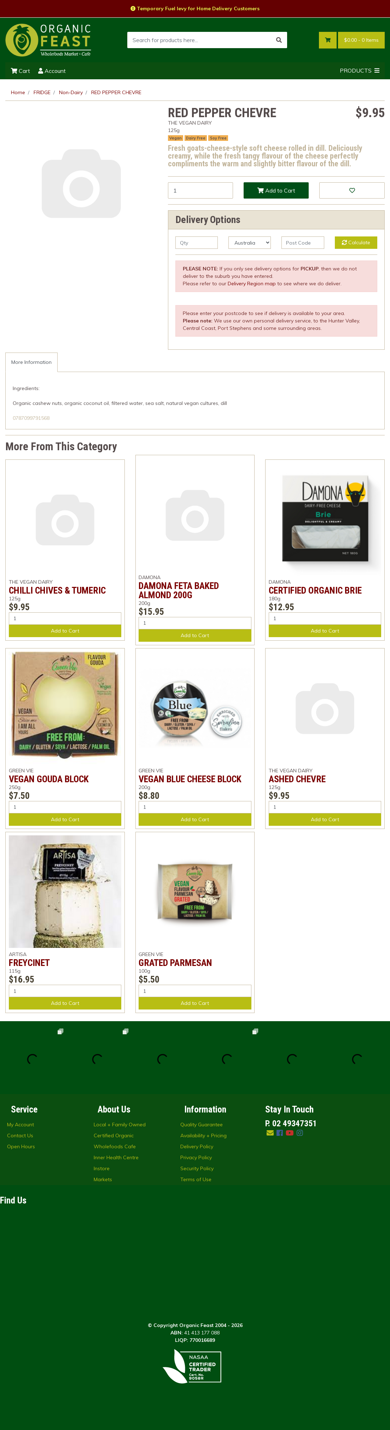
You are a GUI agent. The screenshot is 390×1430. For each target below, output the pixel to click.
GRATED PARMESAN (175, 962)
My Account (20, 1124)
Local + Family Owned (120, 1124)
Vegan (175, 138)
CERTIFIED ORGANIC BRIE (315, 590)
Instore (102, 1168)
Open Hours (21, 1146)
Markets (103, 1179)
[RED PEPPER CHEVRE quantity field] (200, 190)
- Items (361, 40)
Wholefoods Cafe (115, 1146)
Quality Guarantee (201, 1124)
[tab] (31, 362)
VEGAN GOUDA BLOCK (49, 779)
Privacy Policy (196, 1157)
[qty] (196, 242)
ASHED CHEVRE (297, 779)
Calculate (356, 242)
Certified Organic (114, 1135)
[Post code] (302, 242)
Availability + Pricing (203, 1135)
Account (52, 70)
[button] (351, 190)
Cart (20, 70)
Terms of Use (195, 1179)
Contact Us (20, 1135)
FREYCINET (29, 962)
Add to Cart (276, 190)
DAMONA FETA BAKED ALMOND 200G (179, 590)
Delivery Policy (196, 1146)
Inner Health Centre (116, 1157)
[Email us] (270, 1132)
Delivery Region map (252, 283)
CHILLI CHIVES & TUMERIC (57, 590)
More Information (31, 362)
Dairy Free (195, 138)
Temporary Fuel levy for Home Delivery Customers (195, 8)
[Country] (249, 242)
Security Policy (197, 1168)
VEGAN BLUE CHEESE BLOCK (190, 779)
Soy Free (218, 138)
